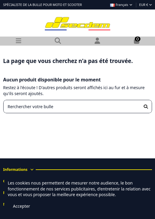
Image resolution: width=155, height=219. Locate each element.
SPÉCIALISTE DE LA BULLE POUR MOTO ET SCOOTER (42, 4)
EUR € (145, 4)
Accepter (21, 206)
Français (121, 4)
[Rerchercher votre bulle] (146, 106)
